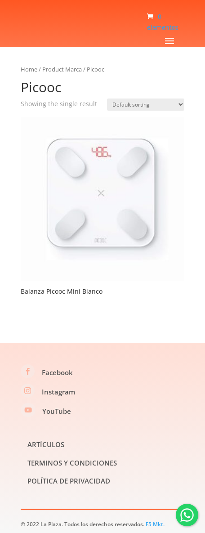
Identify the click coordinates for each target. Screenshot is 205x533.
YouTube (56, 411)
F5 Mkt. (155, 524)
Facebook (57, 372)
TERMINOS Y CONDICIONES (72, 462)
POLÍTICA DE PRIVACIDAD (68, 480)
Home (29, 69)
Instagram (58, 391)
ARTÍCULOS (45, 444)
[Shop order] (145, 105)
